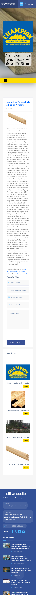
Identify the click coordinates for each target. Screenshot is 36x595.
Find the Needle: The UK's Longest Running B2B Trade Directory (21, 570)
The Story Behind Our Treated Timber (20, 437)
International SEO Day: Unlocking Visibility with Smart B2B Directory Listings (21, 558)
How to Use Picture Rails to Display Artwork (17, 271)
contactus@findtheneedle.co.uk (15, 506)
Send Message (16, 342)
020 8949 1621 (18, 60)
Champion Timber (18, 55)
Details (26, 386)
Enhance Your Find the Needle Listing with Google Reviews (20, 582)
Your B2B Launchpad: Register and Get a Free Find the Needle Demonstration (21, 546)
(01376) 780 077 (17, 526)
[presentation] (21, 334)
